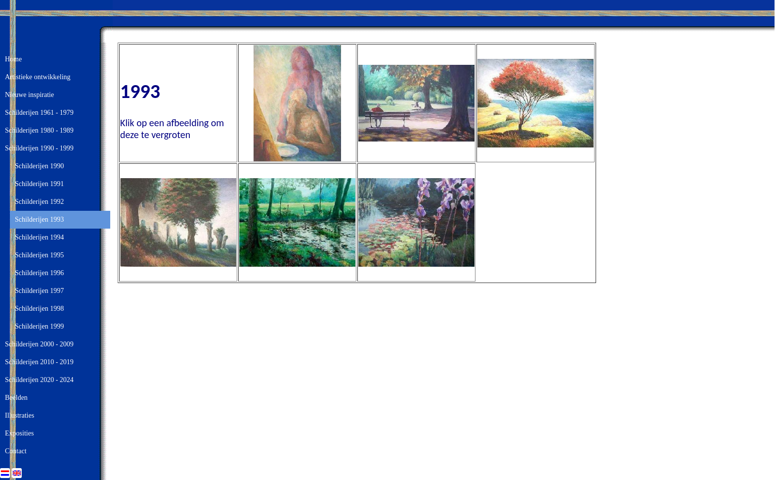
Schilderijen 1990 (39, 166)
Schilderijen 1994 (39, 237)
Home (13, 59)
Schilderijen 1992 (39, 201)
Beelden (16, 397)
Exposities (19, 433)
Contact (16, 451)
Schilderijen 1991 (39, 184)
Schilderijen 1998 (39, 308)
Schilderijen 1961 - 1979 (39, 112)
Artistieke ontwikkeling (38, 77)
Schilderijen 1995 (39, 255)
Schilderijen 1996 (39, 273)
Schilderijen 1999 (39, 326)
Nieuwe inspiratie (29, 94)
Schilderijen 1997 (39, 290)
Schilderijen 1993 (39, 219)
